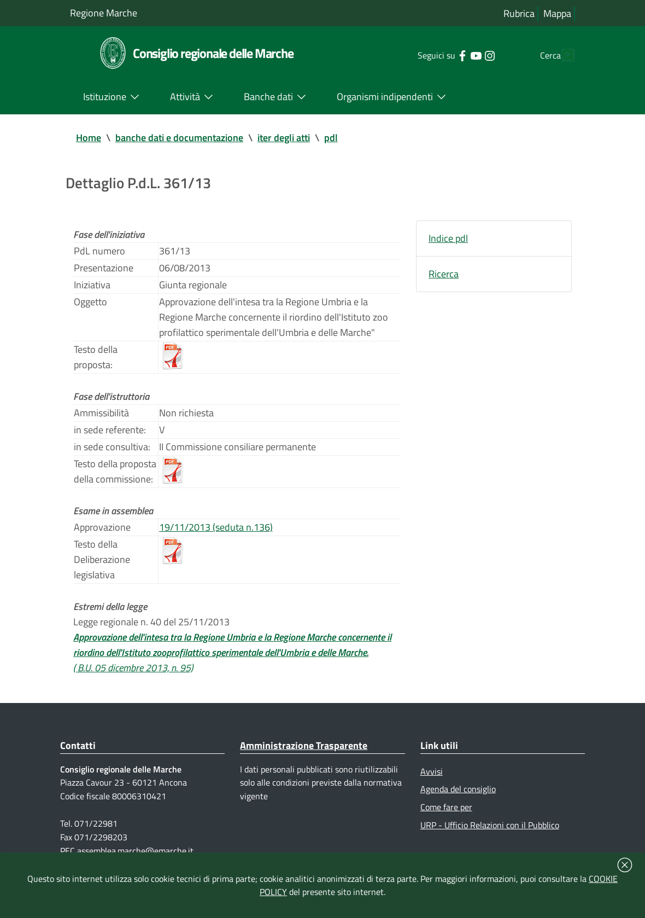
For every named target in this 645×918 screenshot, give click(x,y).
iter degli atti (283, 137)
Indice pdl (448, 238)
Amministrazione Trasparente (303, 745)
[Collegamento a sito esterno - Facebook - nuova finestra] (441, 54)
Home (88, 137)
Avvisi (431, 771)
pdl (331, 137)
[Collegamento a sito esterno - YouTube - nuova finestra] (455, 54)
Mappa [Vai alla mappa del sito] (557, 13)
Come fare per (446, 807)
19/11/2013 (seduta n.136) (216, 527)
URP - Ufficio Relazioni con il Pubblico (489, 825)
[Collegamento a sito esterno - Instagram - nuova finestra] (469, 54)
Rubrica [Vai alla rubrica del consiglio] (519, 13)
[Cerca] (562, 55)
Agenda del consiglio (458, 788)
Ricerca (444, 273)
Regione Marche (103, 12)
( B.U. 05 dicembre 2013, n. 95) (133, 667)
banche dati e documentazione (179, 137)
